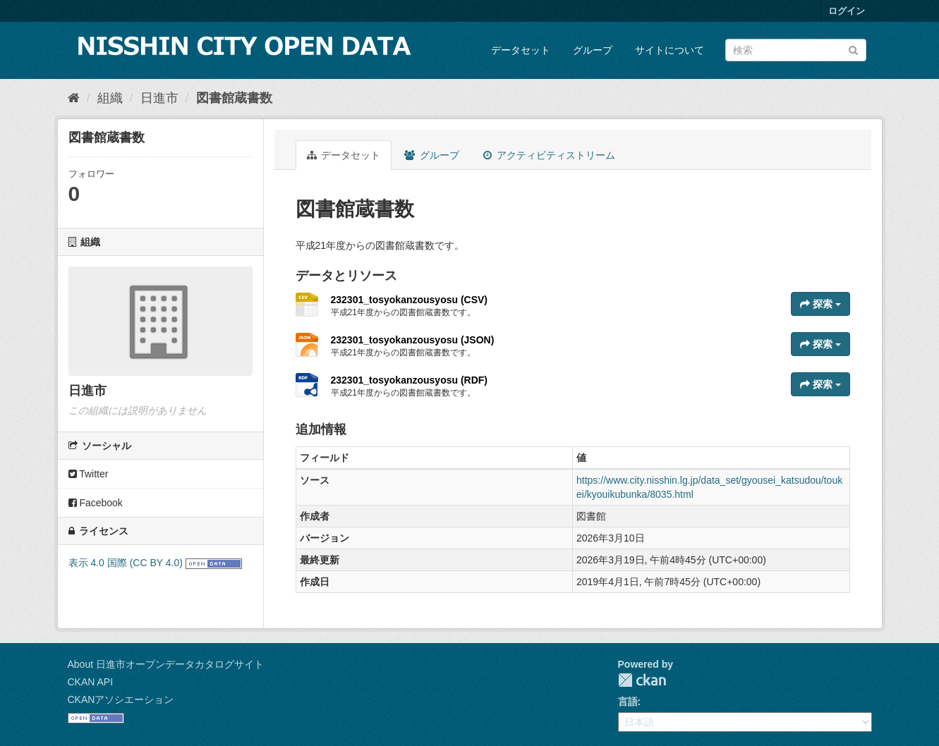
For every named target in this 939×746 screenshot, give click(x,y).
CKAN (642, 680)
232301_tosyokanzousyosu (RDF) (409, 380)
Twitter (88, 473)
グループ (592, 50)
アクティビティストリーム (549, 155)
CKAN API (91, 681)
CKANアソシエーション (121, 699)
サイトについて (669, 50)
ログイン (846, 11)
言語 (628, 701)
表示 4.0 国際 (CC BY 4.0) (125, 562)
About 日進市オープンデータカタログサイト (166, 664)
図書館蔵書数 (234, 98)
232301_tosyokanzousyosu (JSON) (413, 340)
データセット (520, 50)
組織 (110, 98)
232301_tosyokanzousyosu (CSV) (409, 299)
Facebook (95, 502)
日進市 (159, 98)
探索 (820, 304)
